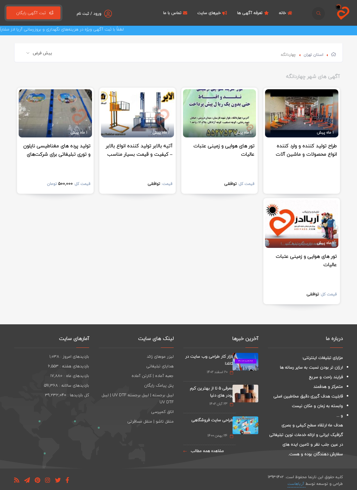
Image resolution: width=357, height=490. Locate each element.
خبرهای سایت (213, 12)
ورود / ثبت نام (89, 13)
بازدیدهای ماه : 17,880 (69, 375)
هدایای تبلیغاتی (160, 366)
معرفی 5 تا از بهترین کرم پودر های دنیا (211, 392)
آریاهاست (297, 483)
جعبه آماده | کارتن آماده (153, 375)
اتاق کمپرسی (162, 411)
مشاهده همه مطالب (203, 451)
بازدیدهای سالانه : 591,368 (66, 385)
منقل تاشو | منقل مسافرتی (150, 421)
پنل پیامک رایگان (159, 385)
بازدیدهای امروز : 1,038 (69, 356)
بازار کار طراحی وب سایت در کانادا (209, 360)
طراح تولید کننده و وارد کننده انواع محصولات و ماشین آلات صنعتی (306, 154)
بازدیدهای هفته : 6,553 (68, 366)
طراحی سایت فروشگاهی (212, 420)
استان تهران (313, 54)
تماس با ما (176, 12)
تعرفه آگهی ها (253, 12)
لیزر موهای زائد (160, 356)
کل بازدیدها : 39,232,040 (67, 394)
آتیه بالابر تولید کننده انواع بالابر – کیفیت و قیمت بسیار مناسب (139, 150)
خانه (286, 12)
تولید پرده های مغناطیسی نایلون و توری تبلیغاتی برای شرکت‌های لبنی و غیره (56, 154)
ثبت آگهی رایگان (33, 12)
